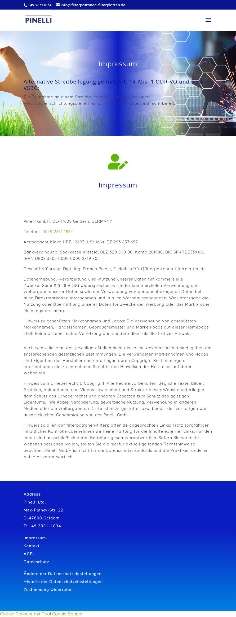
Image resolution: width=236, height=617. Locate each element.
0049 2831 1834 (57, 231)
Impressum (35, 538)
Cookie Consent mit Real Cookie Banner (41, 613)
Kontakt (31, 546)
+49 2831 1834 (39, 5)
